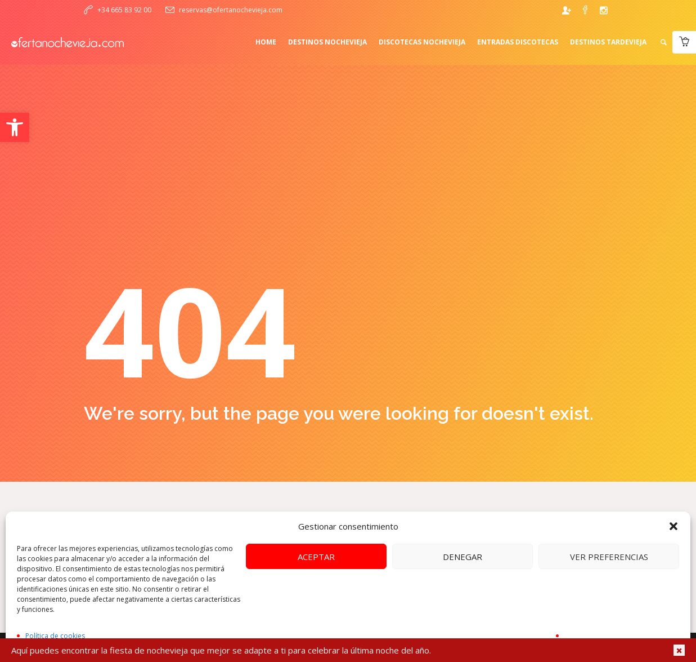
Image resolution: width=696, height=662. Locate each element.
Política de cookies (55, 636)
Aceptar (316, 556)
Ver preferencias (609, 556)
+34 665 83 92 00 (124, 10)
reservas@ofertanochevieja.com (230, 10)
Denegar (462, 556)
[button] (14, 127)
